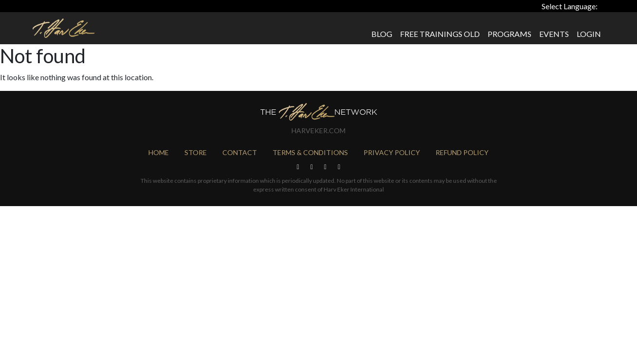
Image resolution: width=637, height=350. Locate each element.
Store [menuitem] (195, 152)
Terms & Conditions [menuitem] (310, 152)
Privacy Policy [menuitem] (392, 152)
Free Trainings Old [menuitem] (440, 33)
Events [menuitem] (554, 33)
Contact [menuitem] (239, 152)
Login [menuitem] (589, 33)
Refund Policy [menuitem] (462, 152)
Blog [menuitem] (381, 33)
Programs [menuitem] (509, 33)
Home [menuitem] (158, 152)
